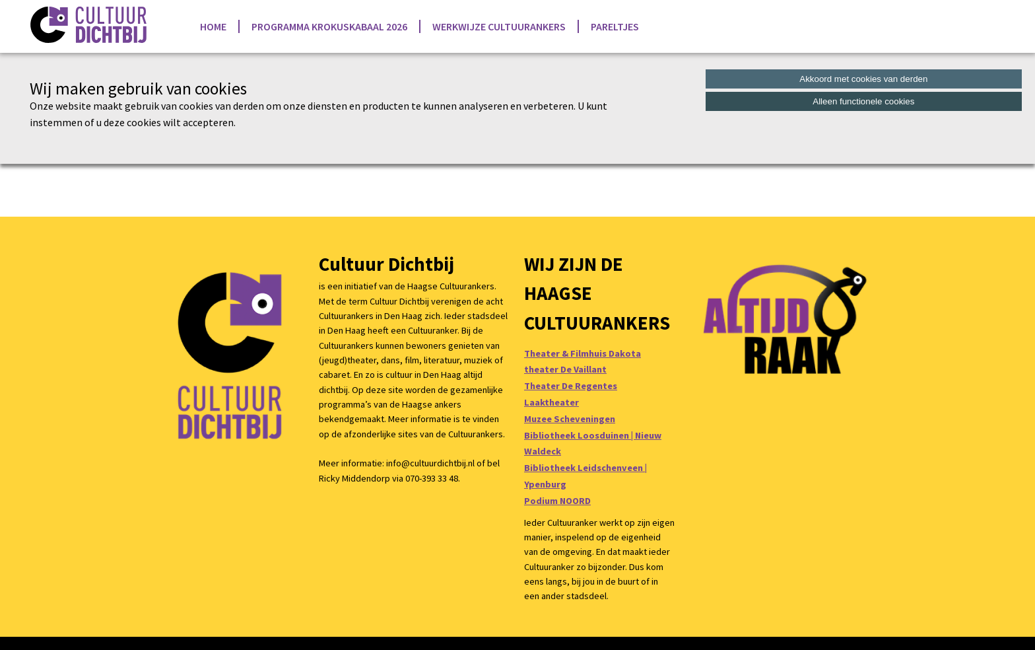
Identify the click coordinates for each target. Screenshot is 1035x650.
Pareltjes (615, 26)
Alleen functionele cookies (863, 101)
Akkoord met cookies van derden (863, 79)
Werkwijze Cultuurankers (499, 26)
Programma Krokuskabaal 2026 (329, 26)
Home (213, 26)
